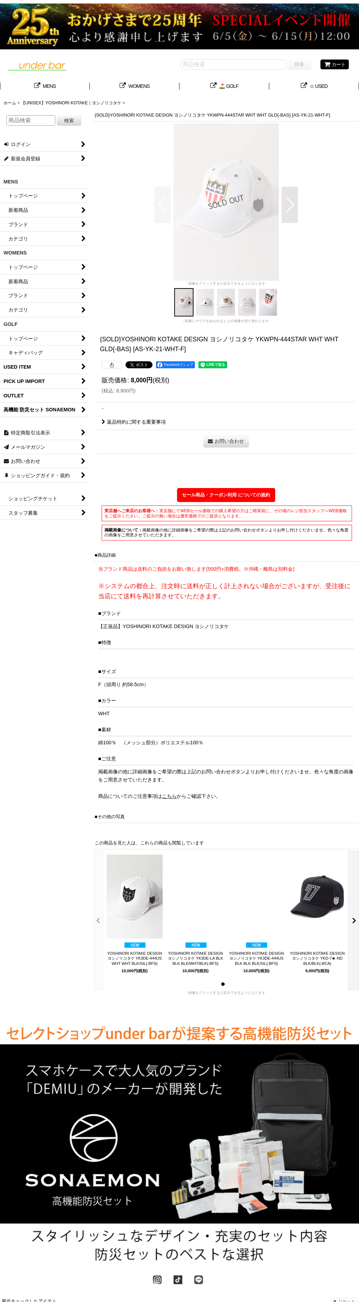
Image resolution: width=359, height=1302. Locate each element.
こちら (169, 796)
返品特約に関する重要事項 (134, 422)
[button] (162, 205)
